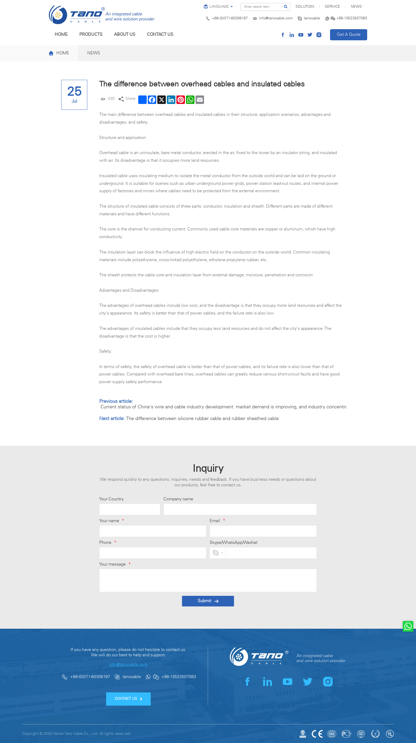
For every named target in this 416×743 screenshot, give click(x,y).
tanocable (312, 18)
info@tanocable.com (276, 18)
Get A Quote (349, 35)
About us (124, 35)
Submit (208, 601)
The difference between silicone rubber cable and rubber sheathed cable (202, 419)
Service (332, 6)
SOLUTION (305, 6)
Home (61, 35)
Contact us (160, 35)
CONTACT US (128, 699)
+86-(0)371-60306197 (230, 18)
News (356, 6)
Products (90, 35)
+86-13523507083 (351, 18)
